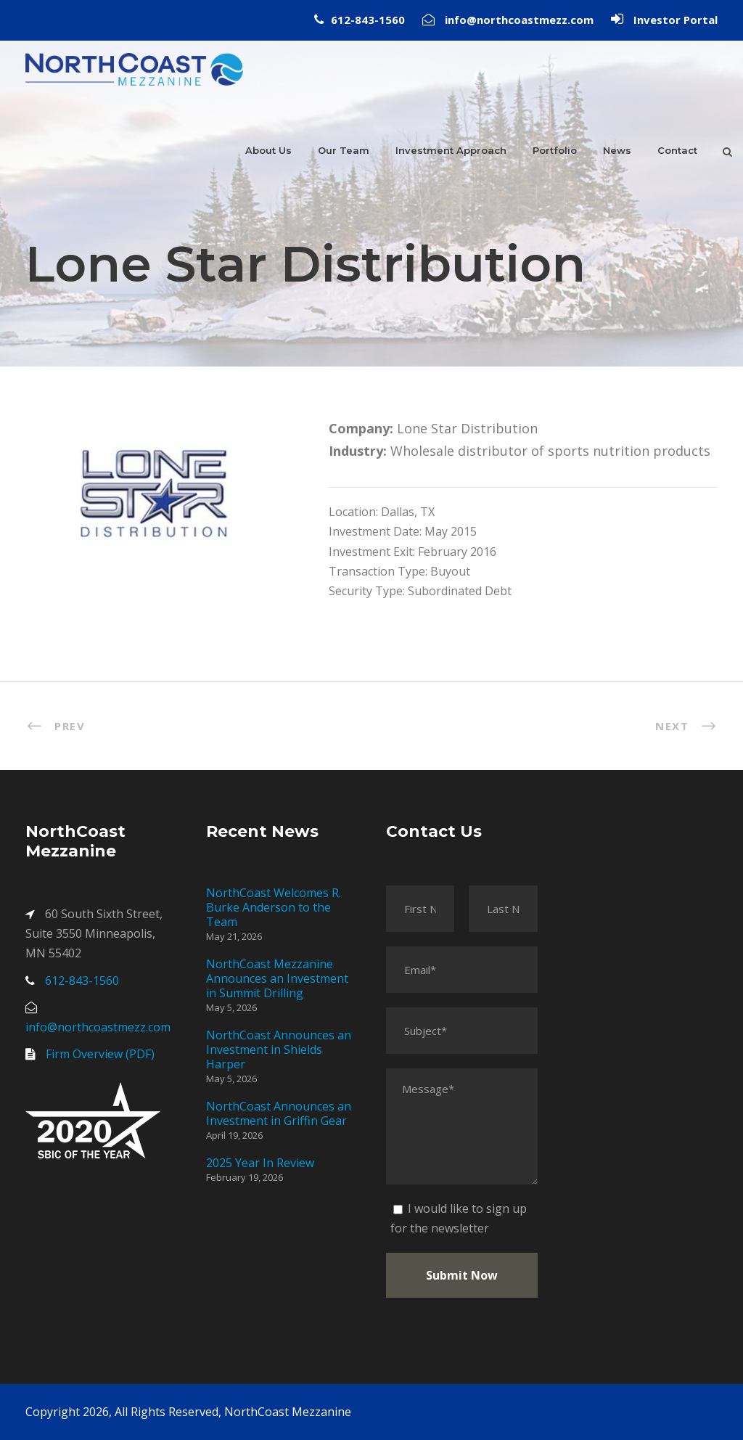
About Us (268, 150)
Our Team (343, 150)
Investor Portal (675, 19)
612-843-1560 (368, 19)
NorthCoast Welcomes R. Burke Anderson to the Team (273, 907)
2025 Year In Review (260, 1163)
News (617, 150)
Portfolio (555, 150)
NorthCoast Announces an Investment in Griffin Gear (278, 1113)
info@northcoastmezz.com (519, 19)
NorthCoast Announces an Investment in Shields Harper (278, 1049)
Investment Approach (450, 150)
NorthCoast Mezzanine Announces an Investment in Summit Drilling (277, 978)
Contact (677, 150)
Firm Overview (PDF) (100, 1054)
